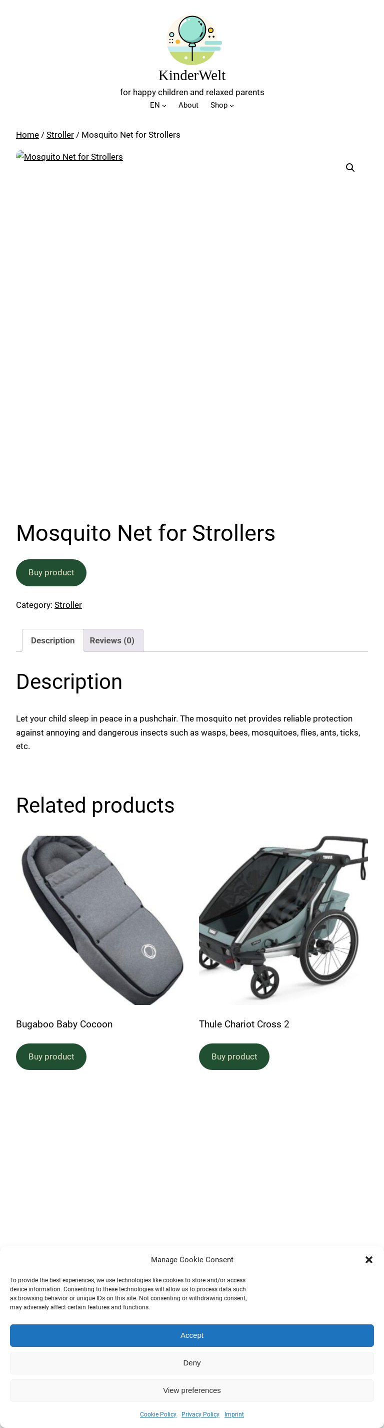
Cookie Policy (158, 1414)
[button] (369, 1260)
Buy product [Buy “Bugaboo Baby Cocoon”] (51, 1056)
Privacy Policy (201, 1414)
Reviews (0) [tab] (112, 640)
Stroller (60, 135)
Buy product (51, 572)
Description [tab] (52, 640)
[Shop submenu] (232, 105)
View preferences (192, 1390)
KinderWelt (192, 75)
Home (27, 135)
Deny (191, 1362)
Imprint (234, 1414)
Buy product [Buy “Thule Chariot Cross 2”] (235, 1056)
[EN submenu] (164, 105)
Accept (192, 1335)
